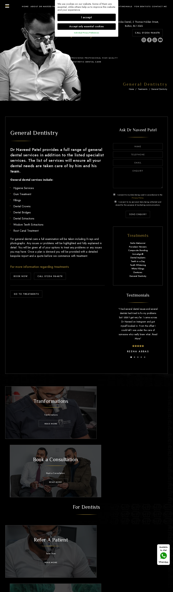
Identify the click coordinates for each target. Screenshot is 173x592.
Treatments (143, 89)
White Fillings (137, 268)
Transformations (87, 554)
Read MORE (44, 420)
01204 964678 (89, 562)
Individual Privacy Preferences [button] (86, 32)
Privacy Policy (137, 197)
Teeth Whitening (138, 265)
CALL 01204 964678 (147, 32)
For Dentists (142, 6)
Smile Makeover (138, 243)
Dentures (137, 272)
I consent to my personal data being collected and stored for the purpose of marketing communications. (138, 203)
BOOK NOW (21, 276)
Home (25, 6)
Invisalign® (137, 254)
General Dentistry (159, 89)
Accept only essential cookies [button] (86, 26)
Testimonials (124, 6)
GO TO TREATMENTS (26, 294)
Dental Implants (137, 257)
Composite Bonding (138, 250)
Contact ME (159, 6)
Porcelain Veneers (138, 246)
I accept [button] (86, 17)
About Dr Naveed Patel (45, 6)
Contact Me (147, 554)
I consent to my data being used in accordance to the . (138, 196)
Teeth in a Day (138, 261)
